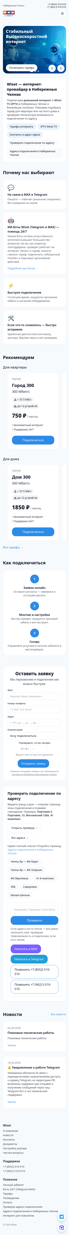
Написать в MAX (25, 949)
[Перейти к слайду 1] (31, 71)
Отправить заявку (33, 763)
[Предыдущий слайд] (52, 68)
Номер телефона (17, 703)
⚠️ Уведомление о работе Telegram (34, 1067)
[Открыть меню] (62, 13)
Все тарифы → (13, 547)
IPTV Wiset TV (48, 126)
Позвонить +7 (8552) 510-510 (32, 972)
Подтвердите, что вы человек (34, 743)
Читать (12, 1045)
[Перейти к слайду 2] (35, 71)
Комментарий (15, 729)
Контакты (9, 1139)
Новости (8, 1135)
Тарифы (8, 1193)
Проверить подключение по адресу (32, 143)
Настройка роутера (15, 1148)
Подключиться (33, 440)
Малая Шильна (20, 895)
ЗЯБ (13, 886)
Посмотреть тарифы (21, 67)
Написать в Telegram (29, 959)
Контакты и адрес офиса (25, 134)
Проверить (34, 920)
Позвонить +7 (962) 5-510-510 (33, 987)
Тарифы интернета (21, 126)
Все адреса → (19, 837)
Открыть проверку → (24, 828)
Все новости (58, 1014)
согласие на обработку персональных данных (34, 774)
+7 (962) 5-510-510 (56, 7)
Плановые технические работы (31, 1033)
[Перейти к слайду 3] (38, 71)
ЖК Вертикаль (19, 878)
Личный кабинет (13, 1185)
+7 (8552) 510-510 (57, 4)
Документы (10, 1144)
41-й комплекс (45, 878)
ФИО (10, 690)
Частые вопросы (13, 1152)
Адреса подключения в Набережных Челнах (33, 153)
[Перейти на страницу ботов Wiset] (34, 243)
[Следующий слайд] (61, 68)
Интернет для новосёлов (18, 1215)
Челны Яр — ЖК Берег (24, 861)
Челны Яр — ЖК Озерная (26, 870)
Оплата (7, 1202)
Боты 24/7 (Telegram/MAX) (19, 1189)
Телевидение (11, 1198)
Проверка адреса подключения (22, 1207)
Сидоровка (30, 886)
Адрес (11, 716)
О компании (10, 1131)
